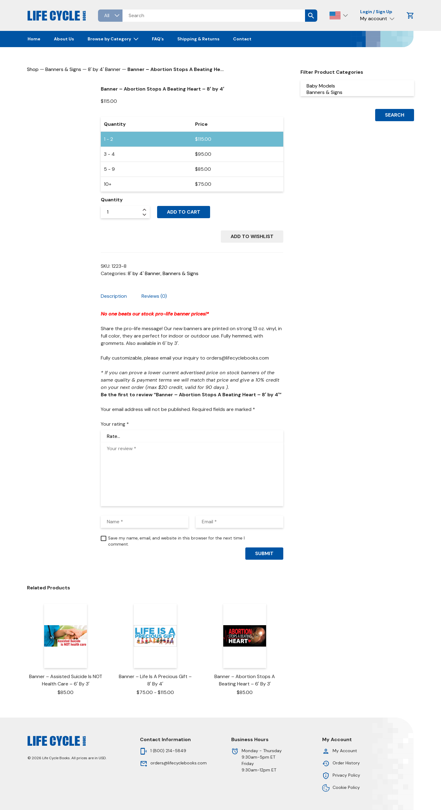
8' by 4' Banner (104, 69)
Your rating (115, 424)
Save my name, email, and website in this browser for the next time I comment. (176, 541)
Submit (264, 553)
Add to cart (183, 212)
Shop (33, 69)
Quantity (112, 199)
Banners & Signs (63, 69)
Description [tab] (114, 296)
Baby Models (357, 86)
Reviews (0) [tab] (154, 296)
